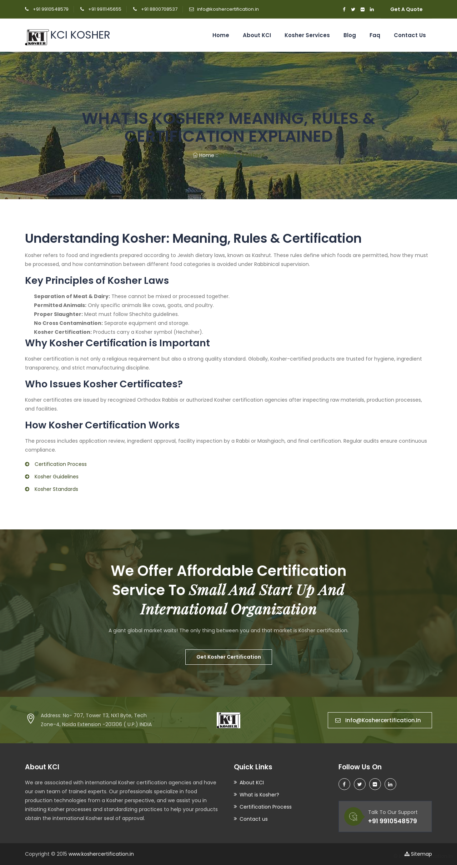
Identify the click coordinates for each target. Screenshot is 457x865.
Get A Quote (406, 9)
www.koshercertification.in (101, 854)
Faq (375, 35)
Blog (349, 35)
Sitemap (418, 854)
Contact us (410, 35)
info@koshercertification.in (228, 9)
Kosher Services (307, 35)
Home (220, 35)
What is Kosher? (259, 794)
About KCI (257, 35)
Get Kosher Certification (228, 656)
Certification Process (266, 806)
